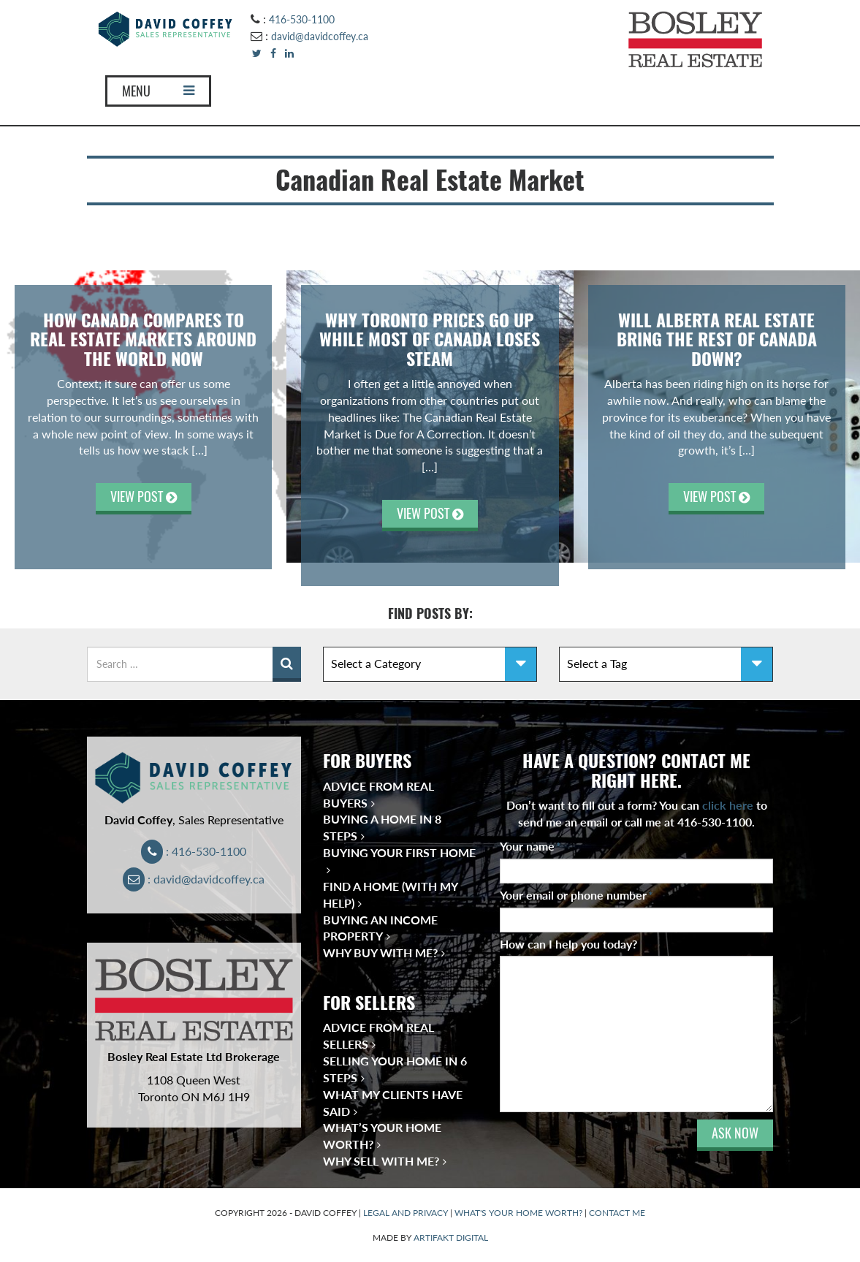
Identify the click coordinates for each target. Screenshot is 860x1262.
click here (727, 805)
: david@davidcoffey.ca (194, 879)
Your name (530, 846)
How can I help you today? (568, 944)
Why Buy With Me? (380, 952)
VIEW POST (143, 496)
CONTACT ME (617, 1212)
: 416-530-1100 (194, 851)
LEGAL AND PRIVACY (405, 1212)
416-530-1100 (302, 19)
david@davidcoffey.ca (319, 36)
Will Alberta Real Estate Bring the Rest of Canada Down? (717, 339)
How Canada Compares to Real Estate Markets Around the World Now (143, 339)
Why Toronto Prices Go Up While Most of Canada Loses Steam (429, 339)
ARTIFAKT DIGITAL (451, 1237)
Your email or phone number (576, 895)
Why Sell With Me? (381, 1161)
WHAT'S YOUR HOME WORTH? (518, 1212)
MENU (158, 91)
